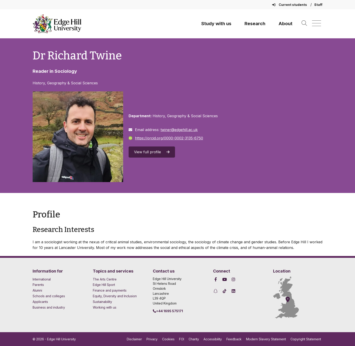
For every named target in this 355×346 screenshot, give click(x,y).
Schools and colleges (49, 296)
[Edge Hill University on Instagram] (233, 279)
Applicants (40, 302)
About (285, 23)
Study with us (216, 23)
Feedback (234, 339)
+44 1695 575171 (168, 311)
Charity (194, 339)
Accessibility (213, 339)
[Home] (57, 24)
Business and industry (49, 307)
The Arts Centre (105, 279)
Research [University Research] (255, 23)
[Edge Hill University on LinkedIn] (233, 291)
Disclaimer (134, 339)
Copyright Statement (305, 339)
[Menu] (316, 23)
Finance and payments (110, 290)
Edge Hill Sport (104, 285)
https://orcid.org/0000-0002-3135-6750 (166, 138)
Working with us (104, 307)
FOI (181, 339)
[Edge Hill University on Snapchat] (216, 291)
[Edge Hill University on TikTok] (224, 291)
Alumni (37, 290)
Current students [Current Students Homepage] (290, 5)
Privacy (152, 339)
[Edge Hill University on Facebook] (216, 279)
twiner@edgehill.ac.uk (179, 129)
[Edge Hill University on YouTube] (224, 279)
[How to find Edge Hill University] (290, 297)
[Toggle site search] (304, 23)
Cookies (168, 339)
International (42, 279)
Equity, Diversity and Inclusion (115, 296)
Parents (38, 285)
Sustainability (102, 302)
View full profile (152, 152)
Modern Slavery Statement (266, 339)
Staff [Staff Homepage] (318, 5)
